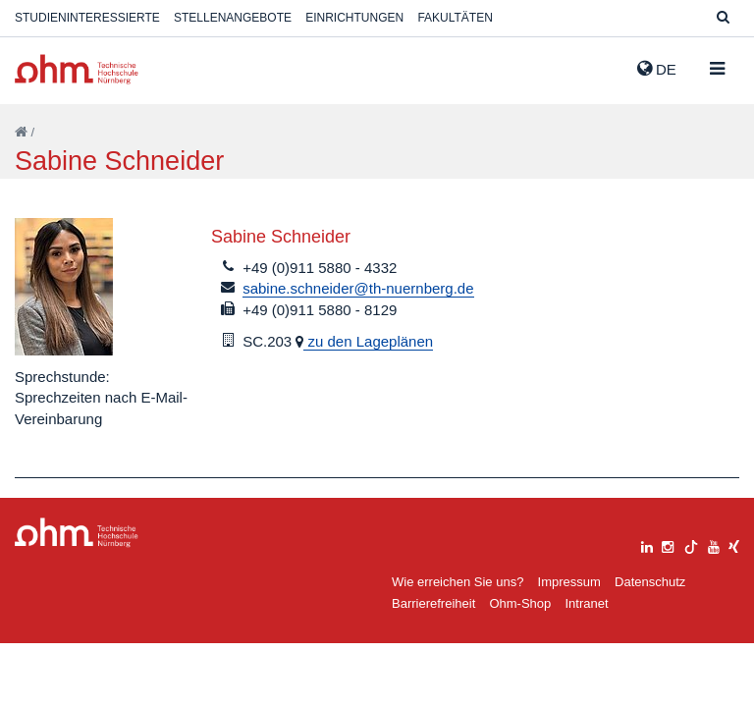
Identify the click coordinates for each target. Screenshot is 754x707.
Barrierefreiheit (433, 603)
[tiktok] (691, 544)
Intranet (586, 603)
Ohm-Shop (520, 603)
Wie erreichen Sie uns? (457, 581)
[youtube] (714, 544)
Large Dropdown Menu (76, 532)
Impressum (569, 581)
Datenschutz (650, 581)
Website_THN (76, 69)
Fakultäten (454, 18)
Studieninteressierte (87, 18)
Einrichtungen (354, 18)
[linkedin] (647, 544)
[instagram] (667, 544)
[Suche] (723, 18)
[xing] (733, 544)
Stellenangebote (233, 18)
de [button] (656, 69)
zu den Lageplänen (368, 341)
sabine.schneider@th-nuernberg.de (357, 288)
